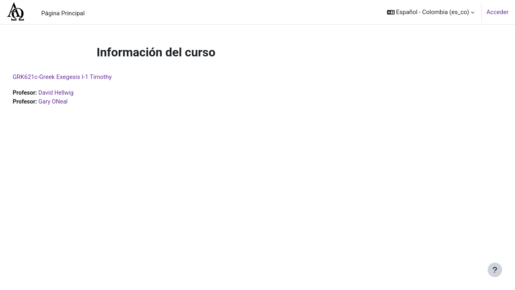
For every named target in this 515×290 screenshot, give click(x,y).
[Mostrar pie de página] (495, 270)
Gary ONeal (72, 102)
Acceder (497, 12)
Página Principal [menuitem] (62, 13)
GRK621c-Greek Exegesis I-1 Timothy (80, 77)
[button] (431, 12)
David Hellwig (75, 93)
